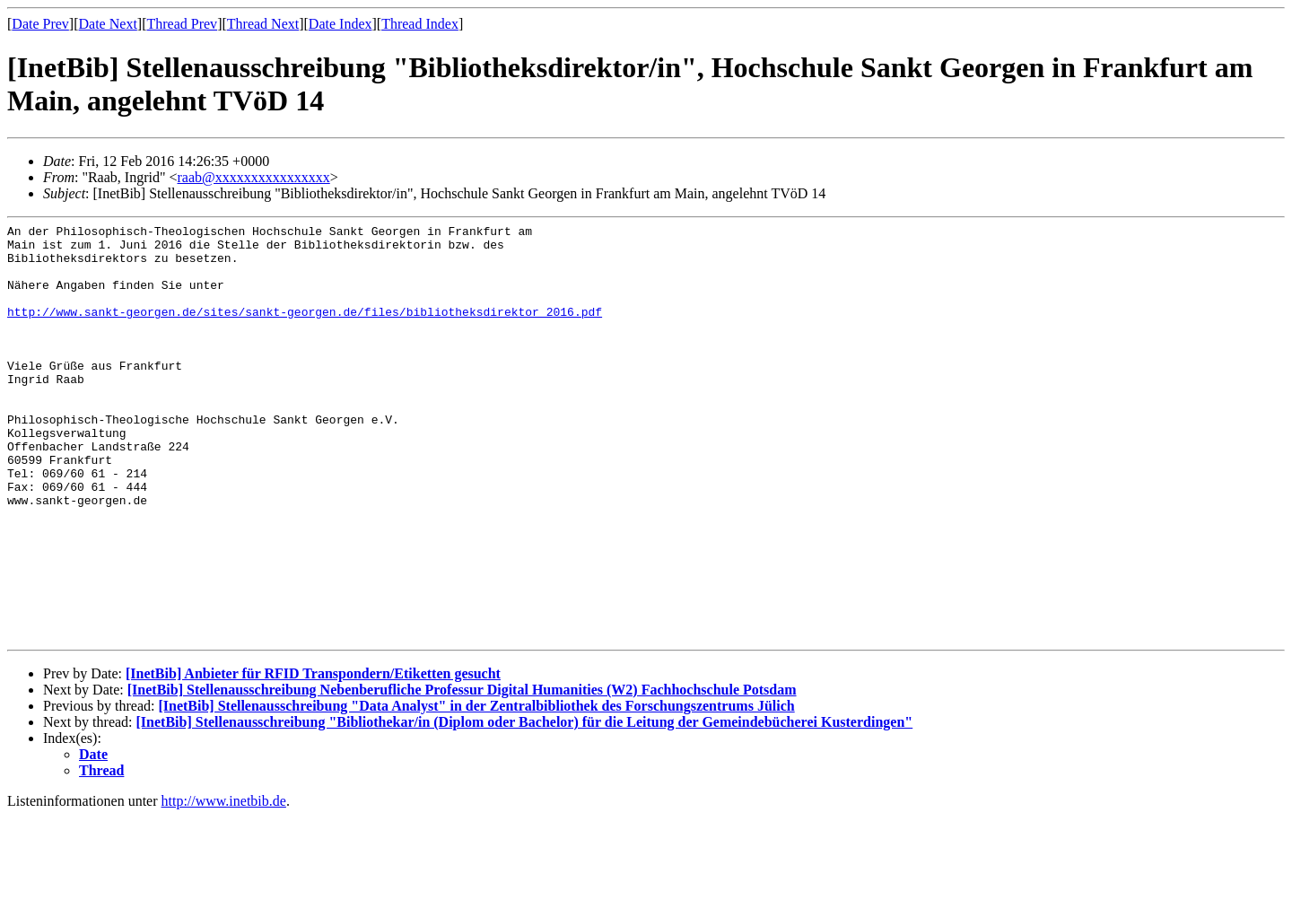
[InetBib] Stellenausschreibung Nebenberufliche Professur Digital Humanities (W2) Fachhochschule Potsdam (462, 773)
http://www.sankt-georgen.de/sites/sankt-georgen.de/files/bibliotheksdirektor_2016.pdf (304, 330)
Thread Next (263, 23)
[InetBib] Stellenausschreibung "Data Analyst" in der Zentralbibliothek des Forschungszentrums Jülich (476, 789)
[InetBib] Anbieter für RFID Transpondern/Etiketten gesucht (313, 757)
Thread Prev (181, 23)
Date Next (108, 23)
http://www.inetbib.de (224, 884)
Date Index (340, 23)
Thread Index (419, 23)
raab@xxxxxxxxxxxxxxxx (253, 177)
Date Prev (40, 23)
